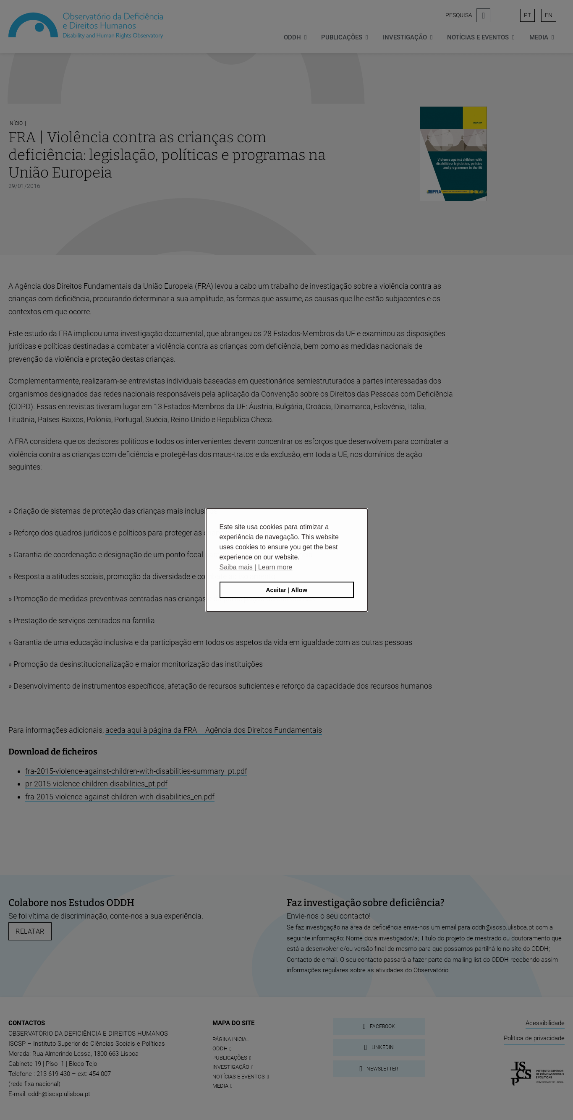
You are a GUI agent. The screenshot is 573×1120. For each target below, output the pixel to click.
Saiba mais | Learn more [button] (256, 567)
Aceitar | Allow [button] (286, 590)
